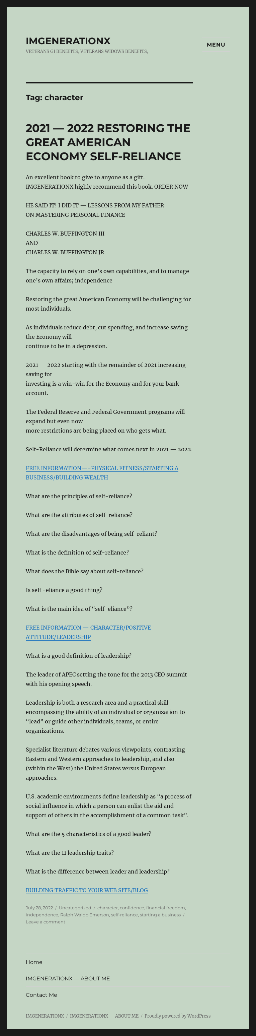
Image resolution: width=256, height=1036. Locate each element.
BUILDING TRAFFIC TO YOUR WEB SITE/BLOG (87, 890)
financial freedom (165, 907)
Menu (216, 45)
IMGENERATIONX (68, 41)
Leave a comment (45, 921)
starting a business (160, 914)
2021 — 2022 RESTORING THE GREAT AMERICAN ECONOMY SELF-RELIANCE (108, 142)
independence (42, 914)
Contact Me (41, 995)
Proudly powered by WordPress (178, 1016)
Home (34, 962)
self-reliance (124, 914)
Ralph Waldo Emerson (84, 914)
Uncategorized (75, 907)
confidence (132, 907)
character (107, 907)
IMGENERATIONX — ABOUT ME (68, 978)
